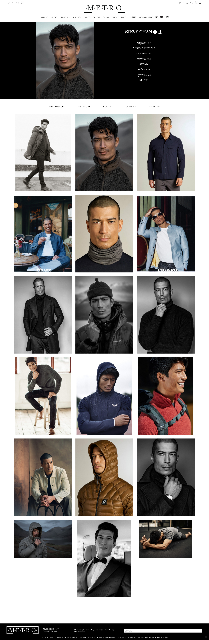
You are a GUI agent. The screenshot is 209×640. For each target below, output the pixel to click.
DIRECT (115, 17)
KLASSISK (77, 17)
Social (107, 106)
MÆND (133, 17)
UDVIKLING (65, 17)
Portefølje (56, 106)
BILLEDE (44, 17)
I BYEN (124, 17)
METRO (54, 17)
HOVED (87, 17)
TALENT (96, 17)
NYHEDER (154, 106)
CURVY (106, 17)
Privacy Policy (161, 637)
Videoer (131, 106)
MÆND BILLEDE (146, 17)
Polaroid (84, 106)
